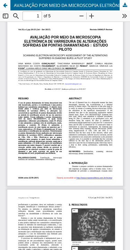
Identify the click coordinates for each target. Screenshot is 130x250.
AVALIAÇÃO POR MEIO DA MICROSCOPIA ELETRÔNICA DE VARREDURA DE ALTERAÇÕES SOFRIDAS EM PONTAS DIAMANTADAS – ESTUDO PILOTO (72, 5)
